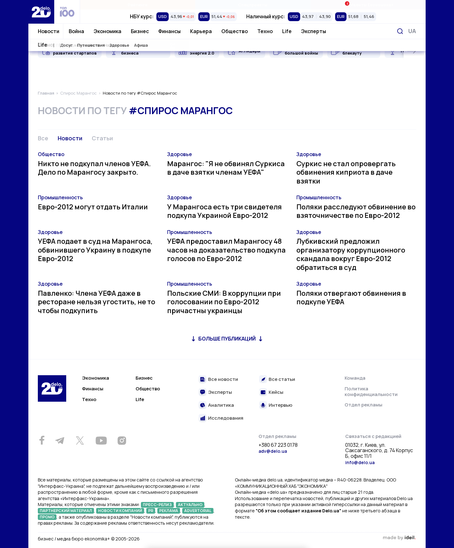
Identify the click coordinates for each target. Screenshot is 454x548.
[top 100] (67, 12)
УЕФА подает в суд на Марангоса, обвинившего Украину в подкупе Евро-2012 (95, 249)
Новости (48, 31)
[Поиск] (400, 31)
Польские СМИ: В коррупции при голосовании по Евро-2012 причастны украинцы (224, 302)
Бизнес (140, 31)
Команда (355, 378)
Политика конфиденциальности (371, 391)
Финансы (169, 31)
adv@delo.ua (273, 451)
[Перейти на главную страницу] (41, 12)
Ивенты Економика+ (367, 4)
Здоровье (179, 154)
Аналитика (221, 405)
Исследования (225, 418)
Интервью (280, 405)
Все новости (223, 379)
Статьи (102, 138)
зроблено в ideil (399, 538)
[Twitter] (80, 440)
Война (76, 31)
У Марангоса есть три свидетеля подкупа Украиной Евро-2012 (224, 211)
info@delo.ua (360, 462)
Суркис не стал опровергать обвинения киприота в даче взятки (346, 172)
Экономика (107, 31)
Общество (234, 31)
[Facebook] (41, 440)
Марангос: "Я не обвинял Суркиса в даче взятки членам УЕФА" (226, 168)
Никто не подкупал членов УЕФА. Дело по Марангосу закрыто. (94, 168)
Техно (265, 31)
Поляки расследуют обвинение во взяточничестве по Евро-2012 (356, 211)
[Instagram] (121, 440)
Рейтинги (138, 5)
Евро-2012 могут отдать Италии (93, 207)
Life (287, 31)
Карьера (201, 31)
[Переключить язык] (412, 31)
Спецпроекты (252, 5)
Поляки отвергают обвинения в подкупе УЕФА (351, 298)
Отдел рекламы (363, 404)
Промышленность (60, 197)
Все (43, 138)
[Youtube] (101, 440)
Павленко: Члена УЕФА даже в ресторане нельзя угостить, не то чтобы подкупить (96, 302)
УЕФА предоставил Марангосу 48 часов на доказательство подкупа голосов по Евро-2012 (226, 249)
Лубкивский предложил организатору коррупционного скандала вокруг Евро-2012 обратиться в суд (350, 254)
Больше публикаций (227, 338)
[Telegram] (60, 440)
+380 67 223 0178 (278, 445)
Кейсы (276, 392)
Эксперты (313, 31)
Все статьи (282, 379)
